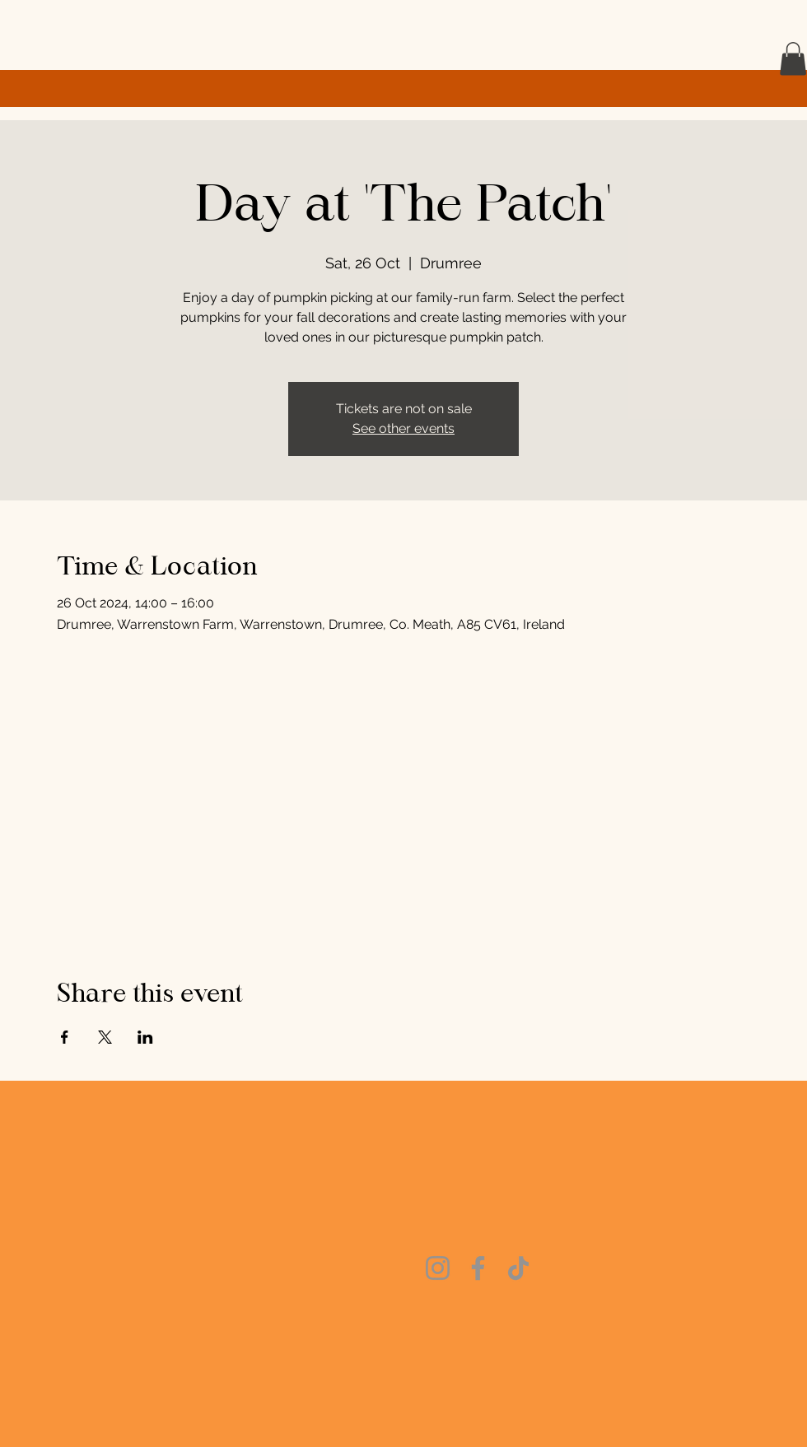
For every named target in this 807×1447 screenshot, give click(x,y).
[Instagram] (438, 1268)
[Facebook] (478, 1268)
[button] (793, 59)
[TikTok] (518, 1268)
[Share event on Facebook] (64, 1037)
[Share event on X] (105, 1037)
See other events (403, 428)
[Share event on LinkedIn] (145, 1037)
